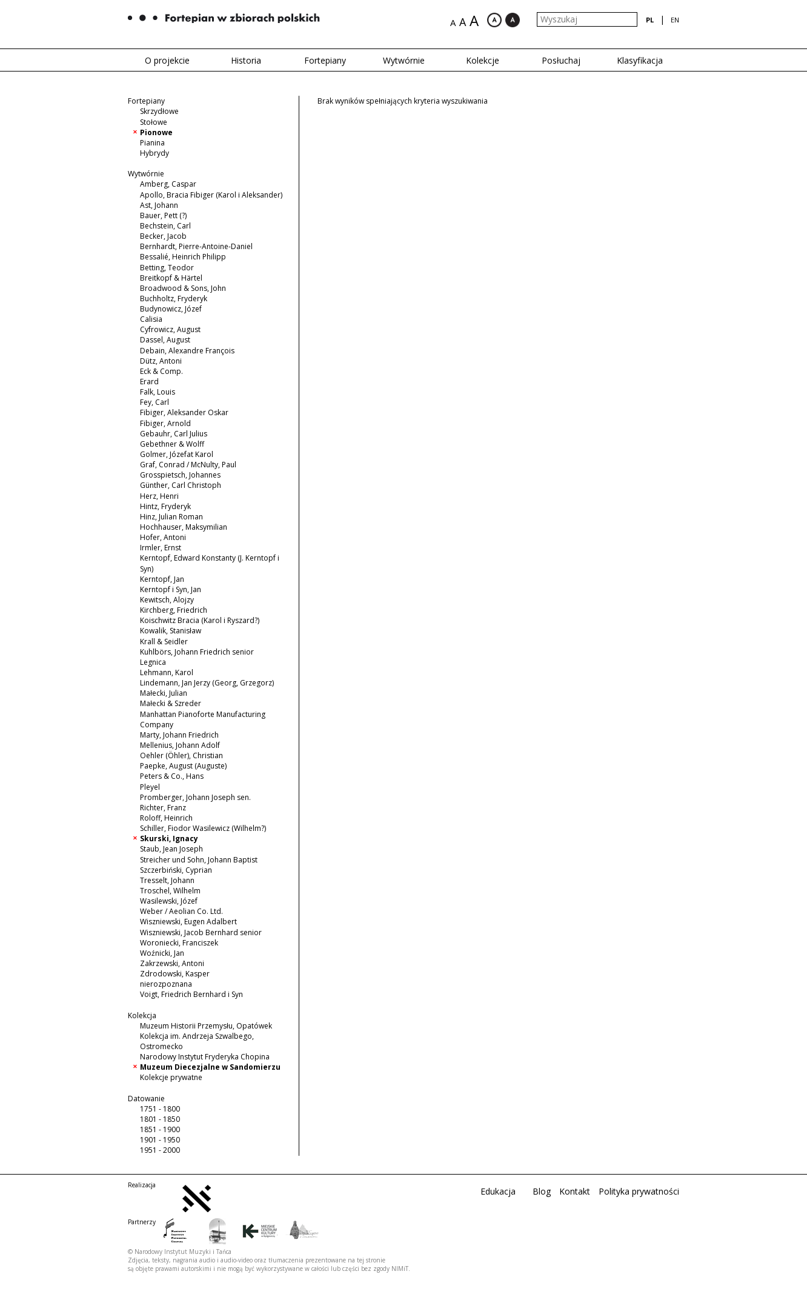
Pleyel (150, 787)
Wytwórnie (404, 60)
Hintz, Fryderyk (165, 506)
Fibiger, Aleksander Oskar (184, 412)
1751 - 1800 (160, 1109)
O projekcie (167, 60)
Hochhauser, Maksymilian (183, 527)
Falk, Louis (157, 392)
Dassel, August (165, 340)
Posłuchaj (561, 60)
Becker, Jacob (163, 236)
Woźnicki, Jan (162, 953)
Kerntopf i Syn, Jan (170, 589)
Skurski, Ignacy (169, 838)
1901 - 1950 (160, 1140)
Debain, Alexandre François (187, 350)
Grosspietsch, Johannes (180, 475)
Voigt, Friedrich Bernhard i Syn (191, 994)
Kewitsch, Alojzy (167, 600)
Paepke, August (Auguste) (183, 766)
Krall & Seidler (164, 641)
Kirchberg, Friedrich (173, 610)
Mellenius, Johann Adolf (180, 745)
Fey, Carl (154, 402)
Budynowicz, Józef (171, 309)
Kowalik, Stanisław (170, 630)
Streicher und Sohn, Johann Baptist (198, 860)
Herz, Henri (159, 496)
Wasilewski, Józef (169, 901)
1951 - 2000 (160, 1150)
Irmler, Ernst (160, 547)
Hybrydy (154, 153)
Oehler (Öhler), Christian (181, 755)
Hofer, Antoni (163, 537)
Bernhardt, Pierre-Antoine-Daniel (196, 246)
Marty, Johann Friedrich (179, 735)
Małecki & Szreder (170, 703)
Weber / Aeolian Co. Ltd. (181, 911)
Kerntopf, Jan (162, 579)
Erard (149, 381)
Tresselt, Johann (167, 880)
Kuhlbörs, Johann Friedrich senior (197, 652)
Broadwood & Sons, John (183, 288)
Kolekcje (482, 60)
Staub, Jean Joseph (171, 849)
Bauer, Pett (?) (163, 215)
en (675, 19)
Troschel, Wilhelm (170, 890)
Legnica (153, 662)
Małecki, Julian (163, 693)
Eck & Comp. (161, 371)
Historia (246, 60)
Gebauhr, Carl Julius (173, 433)
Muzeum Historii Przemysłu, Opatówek (206, 1026)
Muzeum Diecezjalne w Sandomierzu (210, 1067)
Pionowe (156, 132)
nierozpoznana (166, 984)
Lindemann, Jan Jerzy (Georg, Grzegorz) (207, 683)
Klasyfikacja (640, 60)
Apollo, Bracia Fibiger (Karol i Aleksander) (211, 195)
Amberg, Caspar (168, 184)
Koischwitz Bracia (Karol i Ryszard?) (199, 620)
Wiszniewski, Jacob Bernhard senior (201, 932)
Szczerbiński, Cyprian (176, 870)
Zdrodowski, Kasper (175, 974)
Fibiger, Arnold (165, 423)
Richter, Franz (163, 807)
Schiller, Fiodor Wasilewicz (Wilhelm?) (203, 828)
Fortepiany (325, 60)
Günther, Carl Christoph (180, 485)
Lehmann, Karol (166, 672)
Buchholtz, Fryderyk (173, 298)
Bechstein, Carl (165, 226)
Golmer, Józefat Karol (176, 454)
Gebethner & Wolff (172, 444)
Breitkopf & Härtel (171, 278)
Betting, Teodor (167, 267)
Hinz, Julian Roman (171, 517)
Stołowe (153, 122)
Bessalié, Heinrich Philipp (183, 257)
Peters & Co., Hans (172, 776)
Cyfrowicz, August (170, 329)
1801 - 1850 (160, 1119)
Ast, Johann (159, 205)
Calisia (151, 319)
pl (650, 19)
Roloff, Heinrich (166, 818)
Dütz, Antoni (161, 361)
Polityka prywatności (639, 1191)
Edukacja (498, 1191)
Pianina (152, 143)
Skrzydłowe (159, 111)
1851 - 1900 (160, 1129)
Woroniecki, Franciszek (179, 943)
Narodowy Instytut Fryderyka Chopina (205, 1057)
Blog (542, 1191)
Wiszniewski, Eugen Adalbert (188, 921)
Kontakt (574, 1191)
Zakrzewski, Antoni (172, 963)
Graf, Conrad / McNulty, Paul (188, 464)
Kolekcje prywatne (171, 1077)
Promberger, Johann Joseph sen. (195, 797)
